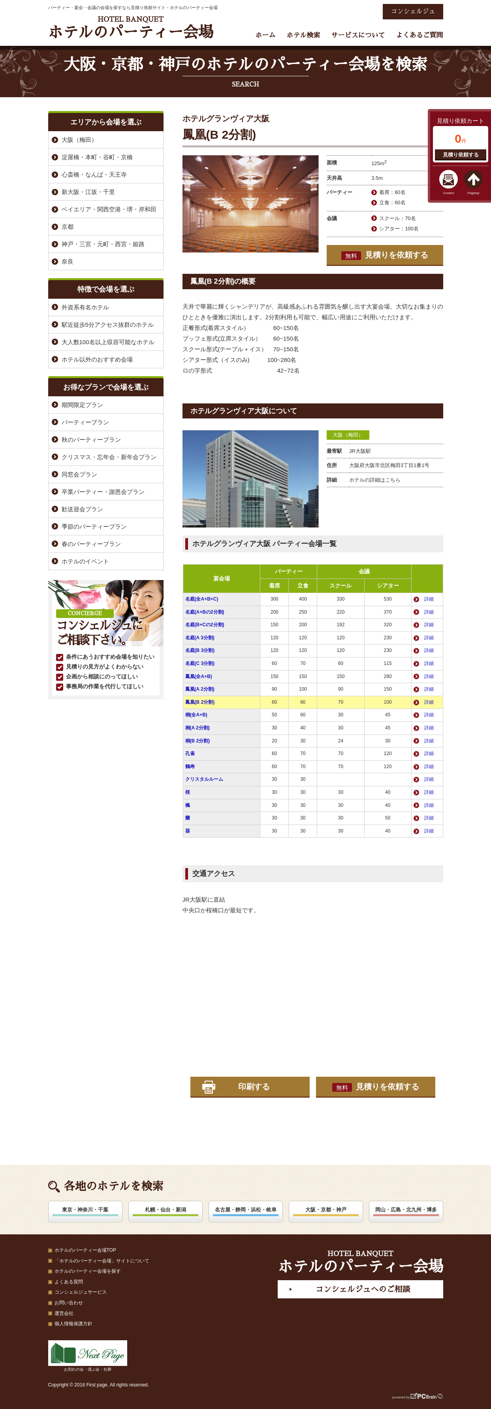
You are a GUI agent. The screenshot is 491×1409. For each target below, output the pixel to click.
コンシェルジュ (413, 11)
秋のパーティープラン (91, 439)
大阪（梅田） (348, 435)
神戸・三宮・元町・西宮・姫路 (103, 244)
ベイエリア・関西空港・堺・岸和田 (109, 209)
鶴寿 (190, 766)
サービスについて (358, 35)
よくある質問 (69, 1282)
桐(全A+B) (196, 715)
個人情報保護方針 (73, 1323)
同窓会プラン (79, 474)
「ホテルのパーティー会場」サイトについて (102, 1261)
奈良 (67, 261)
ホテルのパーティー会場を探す (88, 1271)
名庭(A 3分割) (199, 637)
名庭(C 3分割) (200, 663)
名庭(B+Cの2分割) (204, 624)
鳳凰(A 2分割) (199, 689)
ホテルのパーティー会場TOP (85, 1250)
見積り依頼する (461, 155)
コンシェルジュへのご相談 (362, 1289)
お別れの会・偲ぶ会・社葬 (87, 1355)
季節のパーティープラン (94, 526)
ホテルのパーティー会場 (130, 28)
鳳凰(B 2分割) (200, 702)
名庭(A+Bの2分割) (204, 612)
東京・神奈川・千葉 (85, 1210)
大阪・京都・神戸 (325, 1210)
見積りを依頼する (384, 255)
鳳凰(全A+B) (198, 676)
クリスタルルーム (204, 779)
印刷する (254, 1086)
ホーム (265, 35)
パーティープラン (85, 422)
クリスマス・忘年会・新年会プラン (109, 457)
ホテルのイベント (85, 561)
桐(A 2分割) (197, 728)
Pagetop (474, 193)
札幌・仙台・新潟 (165, 1210)
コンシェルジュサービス (81, 1292)
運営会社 (64, 1313)
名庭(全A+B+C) (201, 599)
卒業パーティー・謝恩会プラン (103, 491)
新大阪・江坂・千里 (88, 191)
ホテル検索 (303, 35)
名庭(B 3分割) (200, 650)
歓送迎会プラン (82, 509)
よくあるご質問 (419, 35)
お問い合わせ (69, 1302)
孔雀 (190, 753)
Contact (448, 193)
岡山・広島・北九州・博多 (406, 1210)
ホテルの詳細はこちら (375, 480)
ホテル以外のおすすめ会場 (97, 359)
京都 (67, 226)
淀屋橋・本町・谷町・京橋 (97, 157)
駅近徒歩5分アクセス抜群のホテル (108, 324)
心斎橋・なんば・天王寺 (94, 174)
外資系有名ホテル (85, 307)
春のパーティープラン (91, 544)
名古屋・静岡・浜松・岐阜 (246, 1210)
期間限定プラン (82, 404)
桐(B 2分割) (197, 741)
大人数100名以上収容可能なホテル (108, 342)
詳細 (429, 599)
